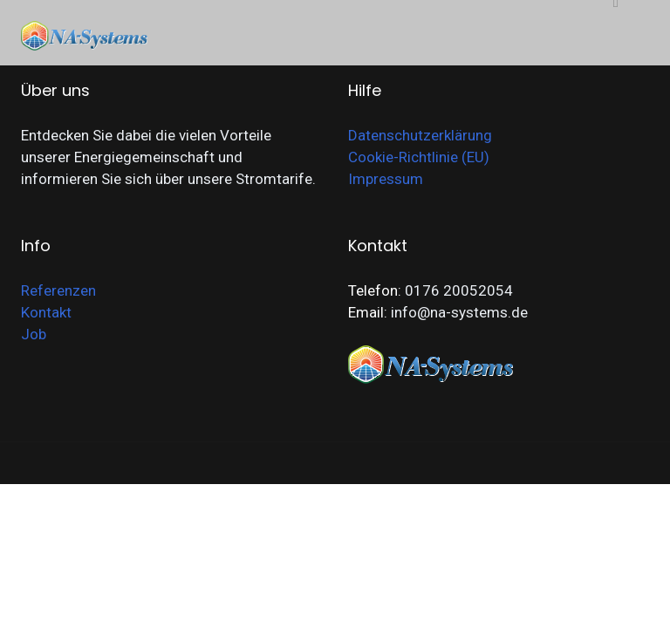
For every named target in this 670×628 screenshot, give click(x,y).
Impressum (385, 179)
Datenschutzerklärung (420, 135)
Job (33, 334)
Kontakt (46, 312)
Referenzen (58, 290)
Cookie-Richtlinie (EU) (418, 157)
